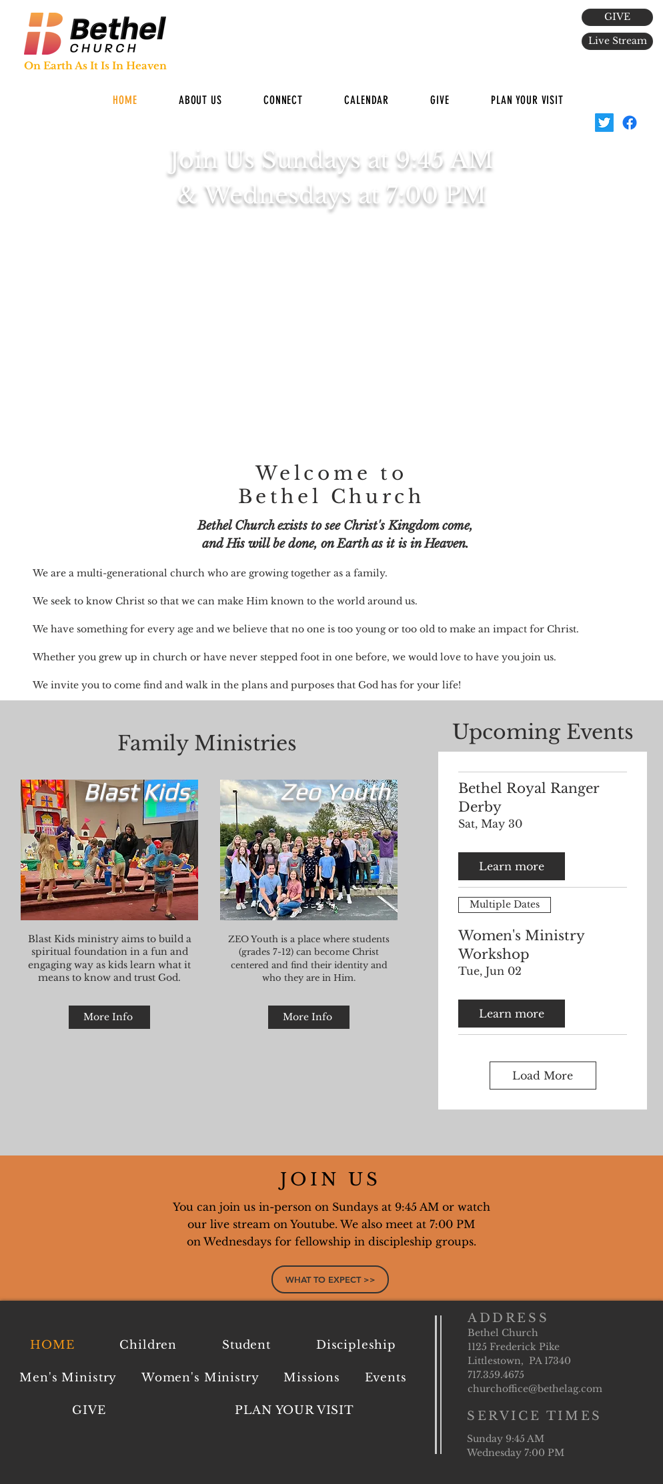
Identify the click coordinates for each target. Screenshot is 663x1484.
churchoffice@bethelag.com (535, 1389)
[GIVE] (617, 17)
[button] (200, 100)
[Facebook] (629, 122)
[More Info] (109, 1017)
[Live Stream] (617, 41)
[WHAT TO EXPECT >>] (330, 1279)
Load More (542, 1075)
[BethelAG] (604, 122)
